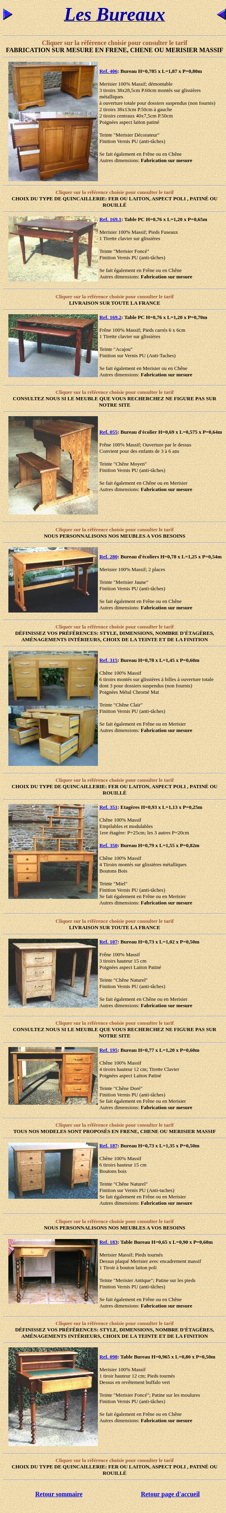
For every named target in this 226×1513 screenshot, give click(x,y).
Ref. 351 (108, 807)
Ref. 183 (108, 1242)
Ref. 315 (108, 660)
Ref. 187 (108, 1146)
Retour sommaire (59, 1494)
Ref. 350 (108, 845)
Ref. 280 (108, 557)
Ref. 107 (108, 942)
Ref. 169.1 (110, 219)
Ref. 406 (108, 71)
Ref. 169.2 (110, 317)
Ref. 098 (108, 1357)
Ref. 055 (108, 432)
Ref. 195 (108, 1050)
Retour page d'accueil (170, 1494)
